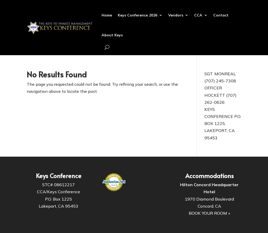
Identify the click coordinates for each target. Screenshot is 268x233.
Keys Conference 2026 (137, 15)
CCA (198, 15)
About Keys (112, 35)
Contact (220, 15)
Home (107, 15)
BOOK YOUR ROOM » (209, 213)
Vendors (175, 15)
